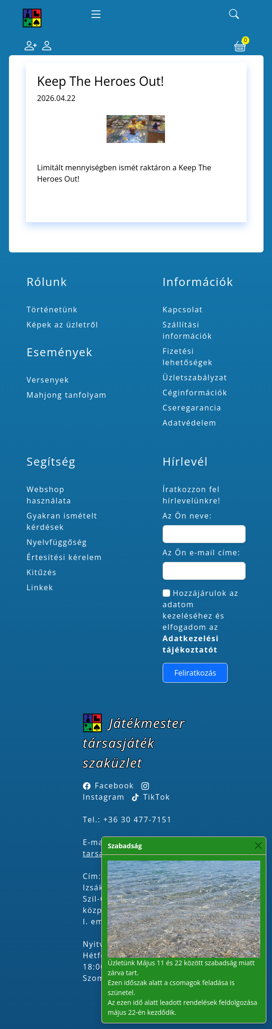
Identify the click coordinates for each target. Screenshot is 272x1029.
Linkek (39, 587)
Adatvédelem (190, 423)
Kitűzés (41, 572)
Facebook (114, 785)
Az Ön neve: (187, 515)
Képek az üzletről (62, 324)
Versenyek (47, 380)
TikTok (151, 797)
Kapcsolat (183, 309)
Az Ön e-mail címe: (201, 552)
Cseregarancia (192, 407)
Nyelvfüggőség (56, 542)
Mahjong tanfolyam (66, 395)
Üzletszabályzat (195, 377)
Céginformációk (195, 392)
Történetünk (52, 309)
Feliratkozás (195, 673)
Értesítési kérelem (64, 557)
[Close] (258, 846)
